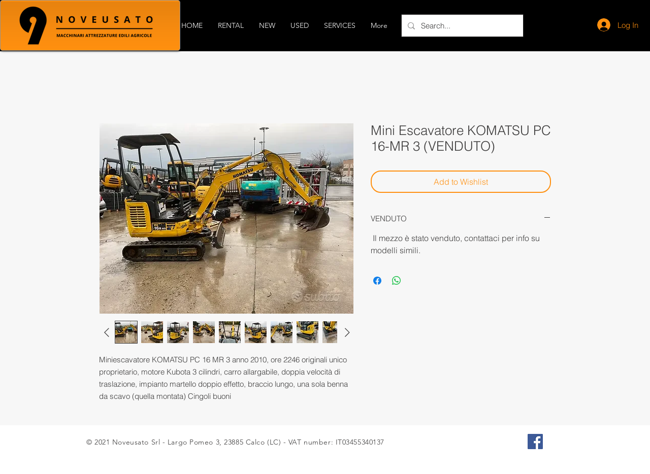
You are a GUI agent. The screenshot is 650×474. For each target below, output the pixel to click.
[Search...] (461, 26)
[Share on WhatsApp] (397, 281)
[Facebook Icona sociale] (535, 441)
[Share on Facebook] (377, 281)
